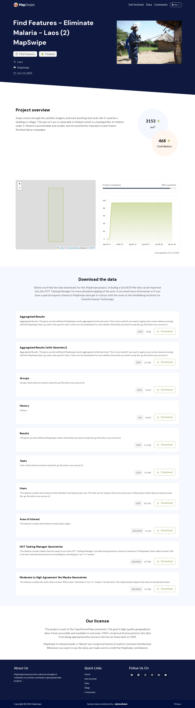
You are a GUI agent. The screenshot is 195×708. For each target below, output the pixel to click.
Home (87, 674)
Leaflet (60, 248)
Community (161, 4)
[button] (19, 184)
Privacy (177, 704)
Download (165, 331)
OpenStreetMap (72, 248)
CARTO (92, 248)
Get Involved (136, 4)
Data (149, 4)
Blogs (87, 687)
